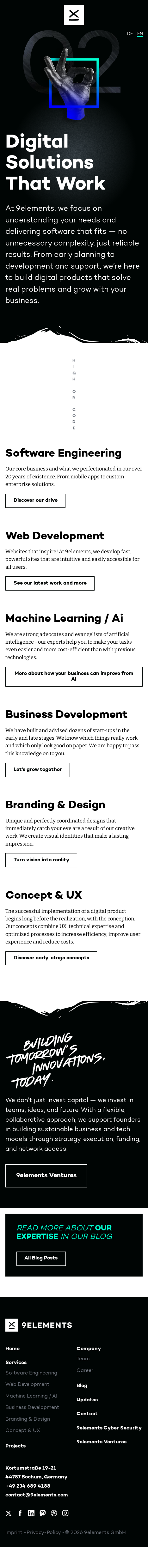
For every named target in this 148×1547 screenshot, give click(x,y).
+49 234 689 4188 (27, 1486)
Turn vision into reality (41, 860)
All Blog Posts (41, 1258)
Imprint (14, 1532)
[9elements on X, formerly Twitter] (8, 1513)
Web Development (27, 1384)
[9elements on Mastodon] (43, 1513)
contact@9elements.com (36, 1495)
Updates (87, 1400)
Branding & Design (27, 1419)
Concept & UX (22, 1430)
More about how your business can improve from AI (74, 676)
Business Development (32, 1407)
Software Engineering (31, 1373)
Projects (15, 1446)
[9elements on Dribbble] (54, 1513)
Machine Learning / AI (31, 1396)
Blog (82, 1385)
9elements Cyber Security (109, 1428)
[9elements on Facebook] (20, 1513)
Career (85, 1370)
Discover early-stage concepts (51, 958)
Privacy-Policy (44, 1532)
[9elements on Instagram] (65, 1513)
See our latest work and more (50, 583)
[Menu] (74, 15)
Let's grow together (38, 769)
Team (83, 1359)
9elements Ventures (46, 1175)
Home (12, 1348)
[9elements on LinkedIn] (31, 1513)
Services (16, 1362)
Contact (87, 1414)
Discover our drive (36, 500)
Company (89, 1348)
